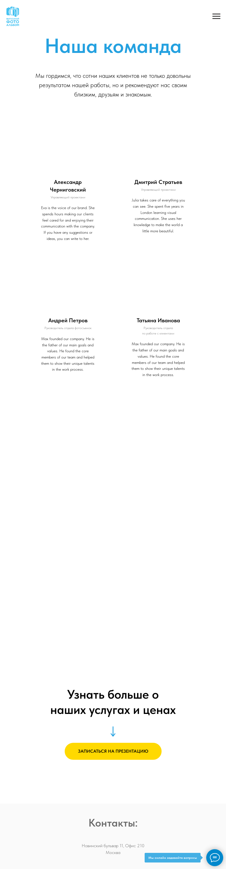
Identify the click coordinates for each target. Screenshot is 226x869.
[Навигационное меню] (216, 16)
